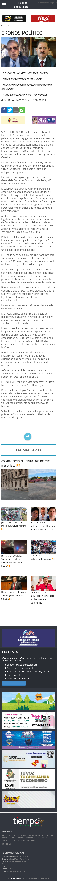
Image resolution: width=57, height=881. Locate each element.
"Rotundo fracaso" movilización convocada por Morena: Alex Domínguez (43, 593)
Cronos (11, 25)
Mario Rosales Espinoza (14, 861)
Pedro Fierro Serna (15, 859)
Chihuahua (8, 869)
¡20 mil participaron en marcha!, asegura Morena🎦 (14, 521)
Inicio (3, 25)
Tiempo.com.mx (16, 878)
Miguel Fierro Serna (15, 856)
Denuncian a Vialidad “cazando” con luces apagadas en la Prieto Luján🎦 (14, 556)
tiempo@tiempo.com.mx (13, 871)
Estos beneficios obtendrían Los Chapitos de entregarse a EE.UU (43, 521)
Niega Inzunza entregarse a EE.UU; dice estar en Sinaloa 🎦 (14, 591)
